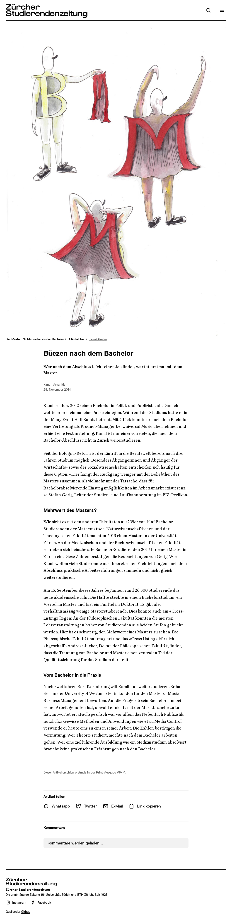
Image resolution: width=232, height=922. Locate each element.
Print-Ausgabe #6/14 (110, 772)
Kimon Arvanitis (54, 384)
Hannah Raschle (98, 339)
